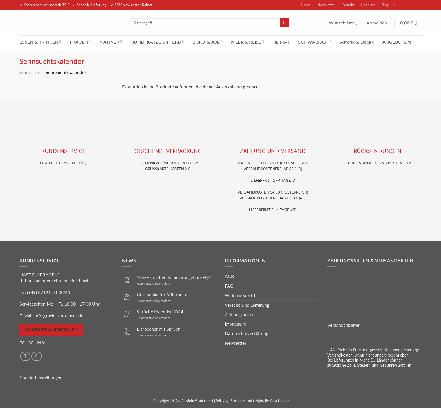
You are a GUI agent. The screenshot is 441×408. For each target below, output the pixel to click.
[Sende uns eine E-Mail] (416, 5)
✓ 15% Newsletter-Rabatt (131, 5)
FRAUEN (80, 41)
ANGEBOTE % (397, 41)
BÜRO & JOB (207, 41)
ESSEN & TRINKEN (40, 41)
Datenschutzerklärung (246, 333)
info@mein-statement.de (59, 315)
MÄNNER (110, 41)
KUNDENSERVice (63, 151)
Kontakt (347, 5)
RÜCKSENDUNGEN (378, 151)
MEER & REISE (247, 41)
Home (306, 5)
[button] (377, 23)
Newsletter (326, 5)
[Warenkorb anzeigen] (411, 23)
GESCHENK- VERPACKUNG (168, 151)
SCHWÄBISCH (314, 41)
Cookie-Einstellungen (40, 377)
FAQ (229, 285)
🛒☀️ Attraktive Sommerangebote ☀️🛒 (174, 277)
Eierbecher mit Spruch (159, 328)
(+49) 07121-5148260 (48, 292)
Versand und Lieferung (247, 305)
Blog (385, 5)
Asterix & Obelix (357, 41)
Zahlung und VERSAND (273, 151)
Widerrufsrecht (240, 295)
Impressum (235, 323)
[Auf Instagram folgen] (406, 5)
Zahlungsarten (239, 314)
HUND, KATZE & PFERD (157, 41)
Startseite (29, 72)
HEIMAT (281, 41)
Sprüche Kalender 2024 (160, 311)
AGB (229, 276)
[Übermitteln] (284, 23)
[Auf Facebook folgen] (396, 5)
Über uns (368, 5)
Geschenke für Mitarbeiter (163, 294)
